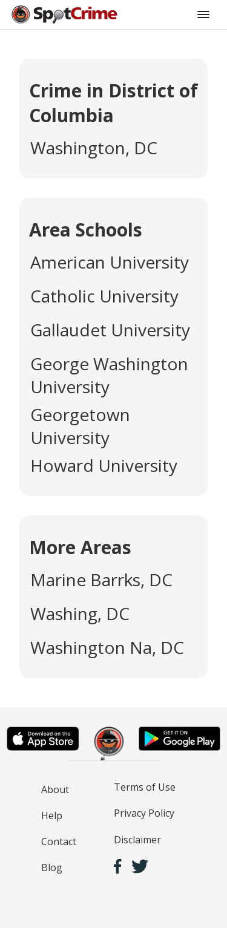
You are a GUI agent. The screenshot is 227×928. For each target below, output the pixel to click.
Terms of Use (145, 787)
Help (51, 815)
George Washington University (109, 375)
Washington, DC (93, 147)
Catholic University (104, 295)
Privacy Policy (144, 813)
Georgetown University (80, 426)
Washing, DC (80, 613)
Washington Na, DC (107, 647)
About (55, 789)
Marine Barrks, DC (101, 579)
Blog (51, 867)
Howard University (103, 465)
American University (109, 261)
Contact (58, 841)
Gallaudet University (110, 329)
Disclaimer (137, 839)
